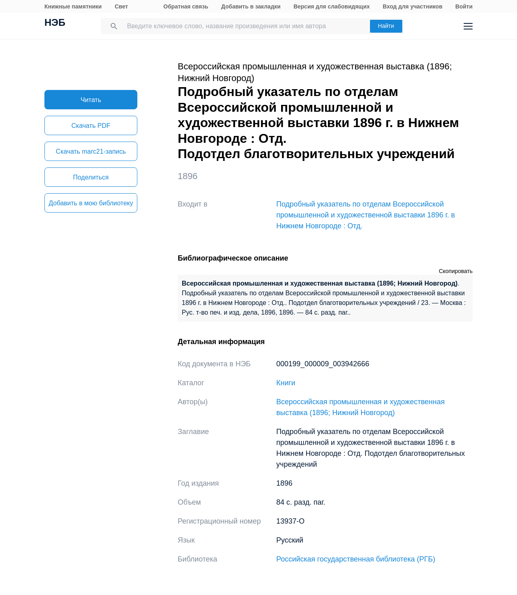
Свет (121, 6)
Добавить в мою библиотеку (90, 203)
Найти (386, 26)
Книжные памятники (73, 6)
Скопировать (456, 271)
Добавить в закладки (251, 6)
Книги (285, 383)
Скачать (90, 125)
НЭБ (54, 23)
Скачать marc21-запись (91, 151)
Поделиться (91, 177)
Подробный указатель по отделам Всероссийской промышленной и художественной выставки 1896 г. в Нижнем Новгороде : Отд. (365, 215)
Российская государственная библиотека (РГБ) (355, 559)
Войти (464, 6)
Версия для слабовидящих (332, 6)
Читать (91, 99)
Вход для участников (413, 6)
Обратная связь (186, 6)
